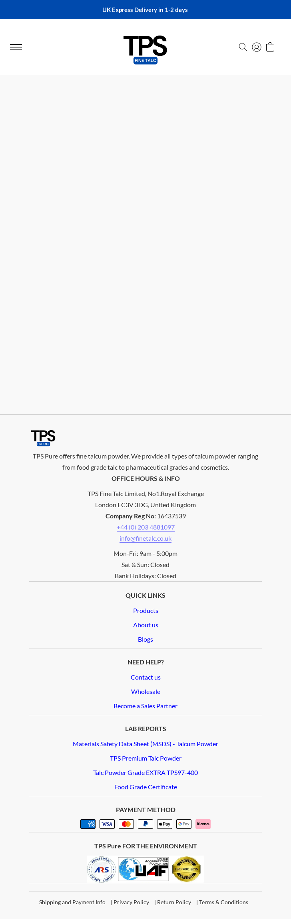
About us (145, 624)
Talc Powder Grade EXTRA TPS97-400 (145, 772)
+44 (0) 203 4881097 (146, 527)
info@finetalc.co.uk (145, 538)
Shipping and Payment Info (72, 902)
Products (145, 610)
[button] (243, 47)
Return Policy (174, 902)
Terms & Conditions (223, 902)
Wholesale (145, 691)
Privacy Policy (131, 902)
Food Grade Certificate (145, 787)
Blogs (145, 639)
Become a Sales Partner (145, 706)
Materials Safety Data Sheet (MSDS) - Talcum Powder (145, 743)
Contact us (146, 677)
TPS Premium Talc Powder (145, 758)
